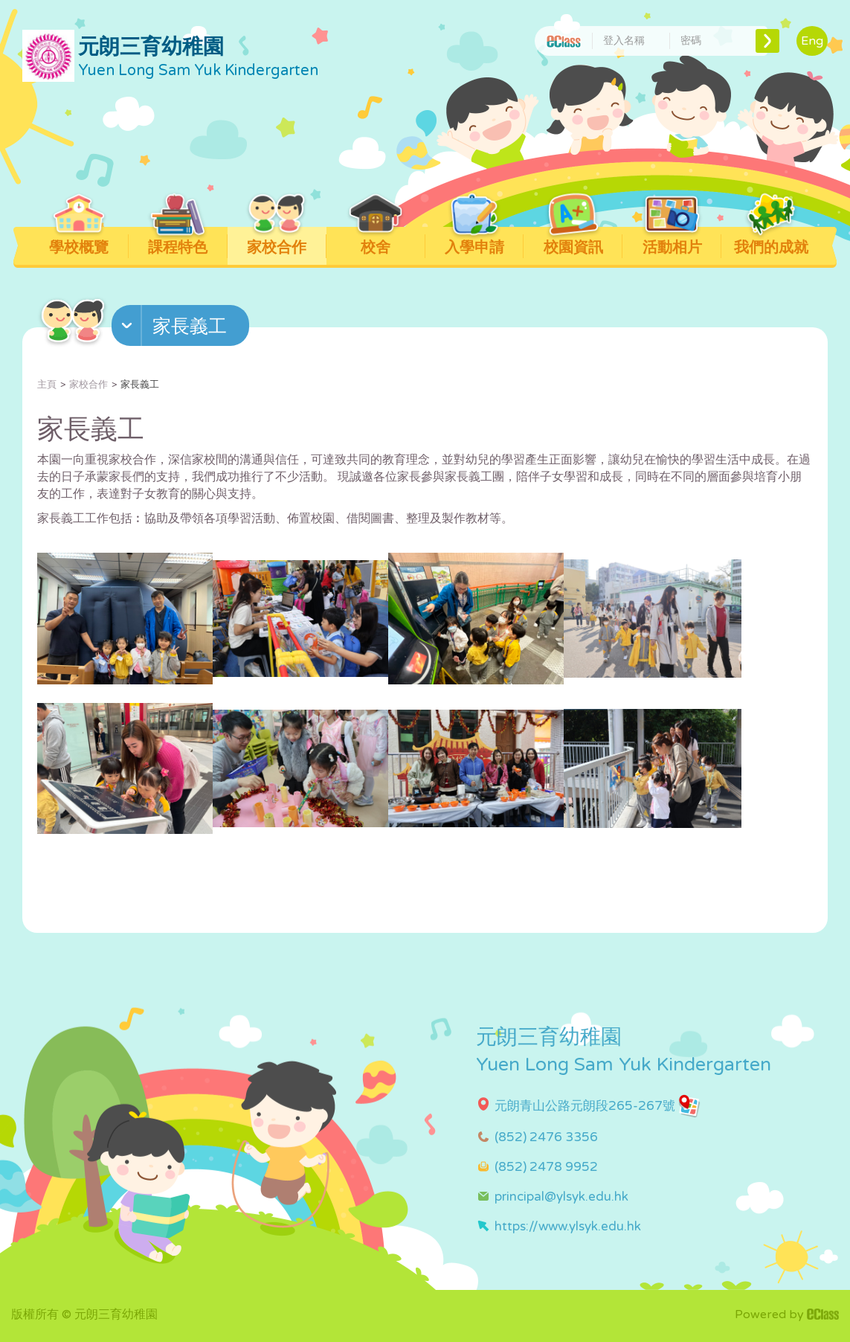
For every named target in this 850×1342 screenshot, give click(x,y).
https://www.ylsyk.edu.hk (568, 1226)
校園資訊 (573, 242)
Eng (812, 40)
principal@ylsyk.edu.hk (561, 1196)
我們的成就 (771, 242)
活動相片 (671, 242)
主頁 (47, 385)
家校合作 (277, 242)
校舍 (376, 242)
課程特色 (178, 242)
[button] (182, 328)
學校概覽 (79, 242)
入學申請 (474, 242)
